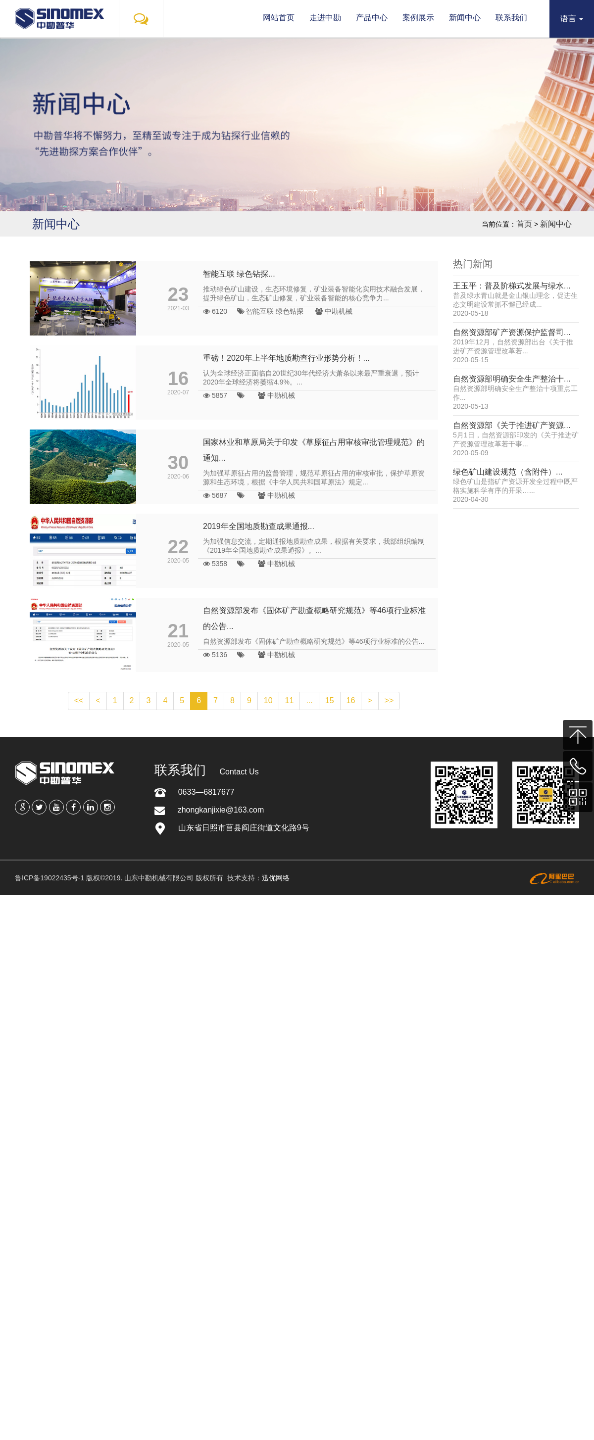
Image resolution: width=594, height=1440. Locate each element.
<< (79, 700)
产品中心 (372, 17)
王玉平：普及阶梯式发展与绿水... (511, 286)
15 (329, 700)
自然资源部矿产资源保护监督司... (511, 332)
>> (389, 700)
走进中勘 (325, 17)
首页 (524, 224)
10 (268, 700)
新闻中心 (465, 17)
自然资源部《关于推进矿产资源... (511, 425)
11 (289, 700)
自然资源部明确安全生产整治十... (511, 379)
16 (350, 700)
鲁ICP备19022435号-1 (49, 878)
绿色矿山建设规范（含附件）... (507, 472)
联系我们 (511, 17)
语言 (571, 18)
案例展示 (418, 17)
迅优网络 (276, 878)
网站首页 (279, 17)
